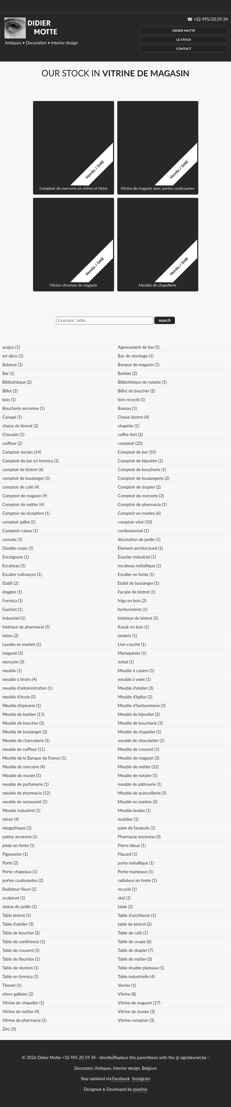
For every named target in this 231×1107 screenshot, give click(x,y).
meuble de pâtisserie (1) (140, 784)
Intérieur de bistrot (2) (138, 618)
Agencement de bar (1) (139, 347)
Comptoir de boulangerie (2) (143, 478)
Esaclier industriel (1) (137, 556)
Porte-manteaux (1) (136, 871)
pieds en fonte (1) (18, 845)
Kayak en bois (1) (133, 626)
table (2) (125, 906)
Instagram (141, 1078)
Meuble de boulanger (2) (24, 731)
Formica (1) (12, 600)
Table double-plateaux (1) (141, 967)
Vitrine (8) (127, 994)
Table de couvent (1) (20, 950)
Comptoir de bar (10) (137, 452)
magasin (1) (12, 653)
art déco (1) (12, 355)
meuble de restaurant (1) (24, 801)
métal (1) (126, 661)
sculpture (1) (13, 897)
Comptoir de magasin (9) (24, 495)
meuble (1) (12, 670)
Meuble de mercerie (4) (23, 766)
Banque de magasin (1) (138, 364)
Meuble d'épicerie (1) (21, 705)
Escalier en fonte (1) (136, 574)
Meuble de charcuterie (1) (26, 740)
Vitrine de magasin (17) (139, 1002)
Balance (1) (12, 364)
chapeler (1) (128, 425)
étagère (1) (12, 591)
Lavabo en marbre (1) (21, 644)
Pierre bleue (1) (132, 845)
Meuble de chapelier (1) (139, 731)
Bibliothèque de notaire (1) (142, 382)
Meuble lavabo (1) (134, 810)
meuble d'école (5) (19, 696)
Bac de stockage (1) (136, 355)
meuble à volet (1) (134, 679)
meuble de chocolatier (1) (141, 740)
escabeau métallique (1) (139, 565)
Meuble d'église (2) (135, 696)
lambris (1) (127, 635)
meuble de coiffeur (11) (23, 749)
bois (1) (9, 399)
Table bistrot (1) (16, 915)
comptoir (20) (130, 443)
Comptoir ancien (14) (21, 452)
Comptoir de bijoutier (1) (140, 460)
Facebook (121, 1078)
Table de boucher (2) (21, 932)
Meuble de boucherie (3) (140, 723)
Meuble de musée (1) (21, 775)
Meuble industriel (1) (21, 810)
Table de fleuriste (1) (21, 959)
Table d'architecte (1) (137, 915)
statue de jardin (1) (19, 906)
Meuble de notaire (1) (137, 775)
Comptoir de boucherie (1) (142, 469)
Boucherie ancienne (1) (23, 408)
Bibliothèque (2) (16, 382)
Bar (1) (8, 373)
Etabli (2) (10, 583)
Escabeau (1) (13, 565)
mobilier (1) (128, 819)
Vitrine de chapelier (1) (23, 1002)
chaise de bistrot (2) (20, 425)
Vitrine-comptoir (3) (136, 1020)
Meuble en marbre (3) (137, 801)
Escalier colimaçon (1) (22, 574)
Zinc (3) (9, 1029)
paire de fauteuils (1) (137, 827)
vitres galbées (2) (17, 994)
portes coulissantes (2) (22, 880)
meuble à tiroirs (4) (19, 679)
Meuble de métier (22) (138, 766)
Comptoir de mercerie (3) (141, 495)
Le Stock (183, 39)
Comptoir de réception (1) (26, 513)
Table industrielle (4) (136, 976)
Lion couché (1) (132, 644)
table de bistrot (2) (135, 924)
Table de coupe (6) (134, 941)
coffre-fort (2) (130, 434)
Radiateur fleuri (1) (19, 889)
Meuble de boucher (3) (23, 723)
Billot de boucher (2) (136, 390)
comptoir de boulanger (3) (26, 478)
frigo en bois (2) (132, 600)
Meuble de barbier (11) (23, 714)
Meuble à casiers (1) (136, 670)
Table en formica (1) (20, 976)
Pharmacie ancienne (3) (139, 836)
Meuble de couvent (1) (138, 749)
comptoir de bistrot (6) (22, 469)
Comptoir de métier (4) (23, 504)
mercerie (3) (13, 661)
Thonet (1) (11, 985)
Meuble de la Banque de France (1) (34, 758)
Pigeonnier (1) (15, 854)
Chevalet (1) (13, 434)
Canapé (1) (12, 417)
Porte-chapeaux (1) (19, 871)
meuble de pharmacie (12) (26, 793)
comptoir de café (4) (20, 487)
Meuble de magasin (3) (138, 758)
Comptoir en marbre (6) (139, 513)
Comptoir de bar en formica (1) (30, 460)
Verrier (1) (127, 985)
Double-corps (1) (17, 548)
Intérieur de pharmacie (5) (26, 626)
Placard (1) (127, 854)
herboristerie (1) (132, 609)
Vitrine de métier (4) (20, 1011)
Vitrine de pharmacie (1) (24, 1020)
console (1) (12, 539)
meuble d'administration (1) (27, 688)
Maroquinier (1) (132, 653)
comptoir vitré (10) (135, 522)
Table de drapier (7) (135, 950)
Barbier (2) (127, 373)
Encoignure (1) (15, 556)
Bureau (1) (127, 408)
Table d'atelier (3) (17, 924)
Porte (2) (10, 862)
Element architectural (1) (140, 548)
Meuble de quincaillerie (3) (142, 793)
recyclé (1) (127, 889)
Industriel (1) (13, 618)
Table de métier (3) (135, 959)
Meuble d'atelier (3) (135, 688)
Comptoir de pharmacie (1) (142, 504)
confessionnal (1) (133, 530)
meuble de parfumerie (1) (25, 784)
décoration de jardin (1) (139, 539)
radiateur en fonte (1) (137, 880)
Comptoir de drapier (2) (139, 487)
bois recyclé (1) (131, 399)
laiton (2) (10, 635)
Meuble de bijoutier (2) (139, 714)
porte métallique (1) (136, 862)
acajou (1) (11, 347)
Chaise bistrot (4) (133, 417)
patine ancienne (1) (19, 836)
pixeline (140, 1089)
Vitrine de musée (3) (136, 1011)
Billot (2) (9, 390)
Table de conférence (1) (23, 941)
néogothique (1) (16, 827)
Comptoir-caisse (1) (20, 530)
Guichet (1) (12, 609)
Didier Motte (183, 30)
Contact (183, 49)
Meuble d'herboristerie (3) (142, 705)
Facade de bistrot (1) (136, 591)
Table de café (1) (133, 932)
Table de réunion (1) (20, 967)
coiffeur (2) (12, 443)
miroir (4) (10, 819)
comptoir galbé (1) (19, 522)
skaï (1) (124, 897)
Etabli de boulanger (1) (138, 583)
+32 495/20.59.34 (210, 19)
